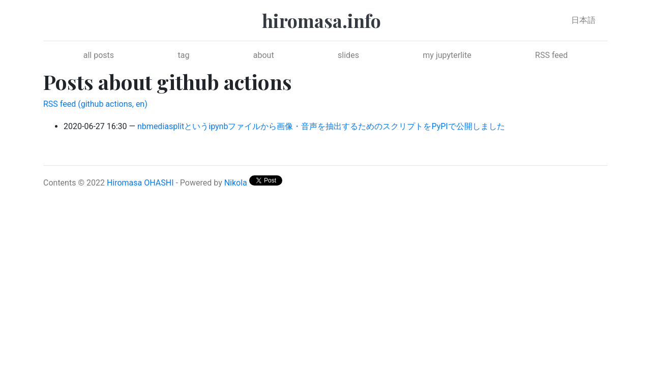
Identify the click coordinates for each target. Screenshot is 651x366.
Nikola (235, 183)
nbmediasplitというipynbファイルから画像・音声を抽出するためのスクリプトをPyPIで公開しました (321, 126)
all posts (98, 55)
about (263, 55)
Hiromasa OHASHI (140, 183)
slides (348, 55)
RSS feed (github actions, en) (95, 104)
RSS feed (551, 55)
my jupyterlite (447, 55)
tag (183, 55)
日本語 (583, 20)
